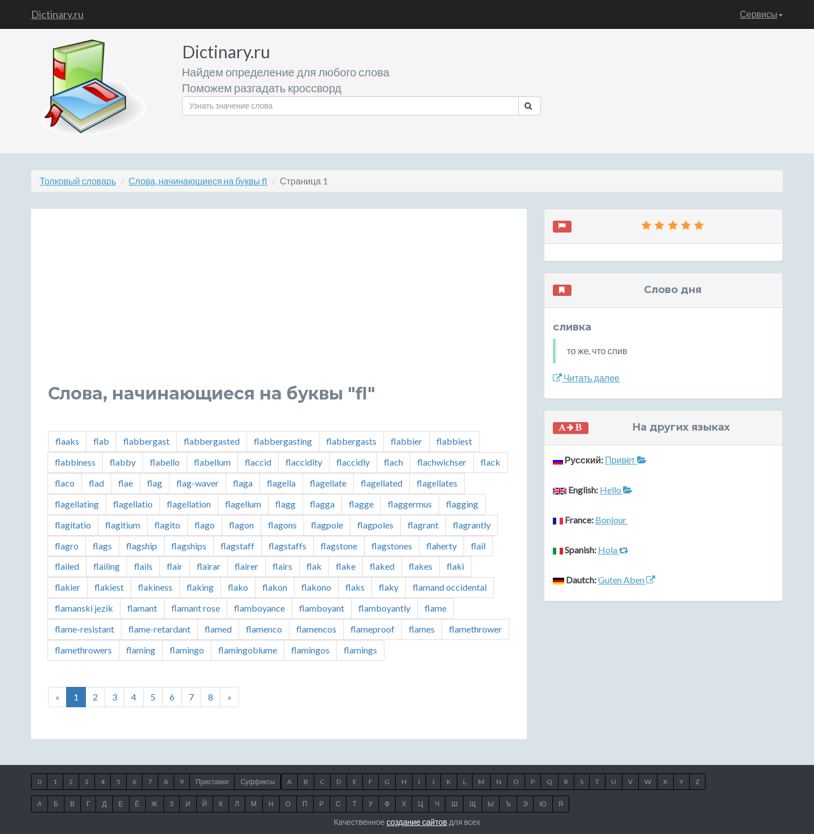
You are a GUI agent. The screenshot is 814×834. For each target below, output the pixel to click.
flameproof (372, 629)
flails (143, 566)
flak (314, 566)
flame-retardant (159, 629)
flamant (142, 608)
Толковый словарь (78, 180)
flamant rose (195, 608)
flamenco (264, 629)
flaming (140, 649)
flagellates (437, 483)
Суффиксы (257, 781)
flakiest (109, 587)
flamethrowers (83, 649)
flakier (67, 587)
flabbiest (454, 441)
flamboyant (321, 608)
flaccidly (353, 462)
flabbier (406, 441)
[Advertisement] (279, 305)
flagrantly (472, 524)
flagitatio (73, 524)
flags (102, 545)
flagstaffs (287, 545)
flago (204, 524)
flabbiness (75, 462)
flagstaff (237, 545)
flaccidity (303, 462)
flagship (141, 545)
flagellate (328, 483)
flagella (281, 483)
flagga (322, 503)
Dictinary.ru (57, 14)
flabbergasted (212, 441)
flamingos (310, 649)
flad (96, 483)
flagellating (77, 503)
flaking (200, 587)
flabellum (212, 462)
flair (175, 566)
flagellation (189, 503)
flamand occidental (450, 587)
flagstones (391, 545)
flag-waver (197, 483)
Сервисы (761, 13)
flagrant (423, 524)
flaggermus (410, 503)
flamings (360, 649)
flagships (188, 545)
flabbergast (146, 441)
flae (125, 483)
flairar (208, 566)
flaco (65, 483)
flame (436, 608)
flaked (382, 566)
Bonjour (611, 519)
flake (346, 566)
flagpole (327, 524)
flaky (389, 587)
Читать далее (586, 377)
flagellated (381, 483)
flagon (241, 524)
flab (101, 441)
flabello (165, 462)
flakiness (155, 587)
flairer (246, 566)
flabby (123, 462)
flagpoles (375, 524)
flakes (420, 566)
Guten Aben (626, 579)
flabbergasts (351, 441)
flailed (67, 566)
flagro (67, 545)
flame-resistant (84, 629)
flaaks (67, 441)
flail (478, 545)
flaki (455, 566)
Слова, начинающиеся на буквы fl (197, 180)
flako (238, 587)
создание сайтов (417, 822)
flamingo (187, 649)
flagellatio (133, 503)
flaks (355, 587)
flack (490, 462)
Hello (616, 489)
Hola (613, 549)
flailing (106, 566)
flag (154, 483)
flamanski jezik (84, 608)
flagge (361, 503)
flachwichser (441, 462)
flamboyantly (384, 608)
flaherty (441, 545)
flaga (243, 483)
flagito (167, 524)
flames (422, 629)
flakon (274, 587)
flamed (218, 629)
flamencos (316, 629)
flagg (285, 503)
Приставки (212, 781)
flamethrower (475, 629)
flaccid (258, 462)
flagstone (339, 545)
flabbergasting (283, 441)
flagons (282, 524)
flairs (282, 566)
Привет (625, 459)
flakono (316, 587)
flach (393, 462)
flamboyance (259, 608)
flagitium (122, 524)
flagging (462, 503)
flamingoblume (247, 649)
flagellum (243, 503)
